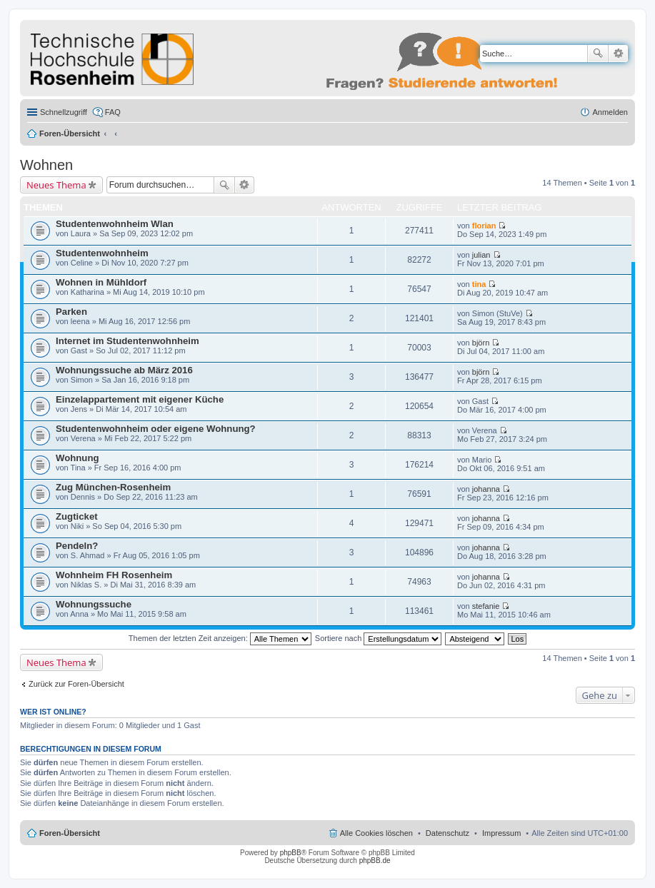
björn (480, 342)
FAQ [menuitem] (113, 112)
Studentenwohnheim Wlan (115, 223)
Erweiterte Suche (618, 53)
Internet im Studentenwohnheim (127, 340)
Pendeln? (77, 545)
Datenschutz (447, 833)
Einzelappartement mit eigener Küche (140, 399)
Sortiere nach (378, 638)
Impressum (501, 833)
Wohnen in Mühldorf (101, 282)
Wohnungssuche (93, 604)
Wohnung (77, 458)
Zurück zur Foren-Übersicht (76, 684)
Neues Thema (56, 184)
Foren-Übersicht (69, 133)
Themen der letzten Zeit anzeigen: (220, 638)
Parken (71, 311)
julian (481, 255)
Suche (598, 53)
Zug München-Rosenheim (113, 487)
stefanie (486, 606)
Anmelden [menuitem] (610, 112)
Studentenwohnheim (102, 253)
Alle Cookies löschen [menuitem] (376, 833)
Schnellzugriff (63, 112)
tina (479, 284)
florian (484, 225)
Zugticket (77, 516)
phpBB (290, 853)
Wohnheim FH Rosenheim (114, 575)
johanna (486, 489)
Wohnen (46, 165)
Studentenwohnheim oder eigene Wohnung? (156, 428)
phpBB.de (375, 860)
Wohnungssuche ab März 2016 (124, 370)
